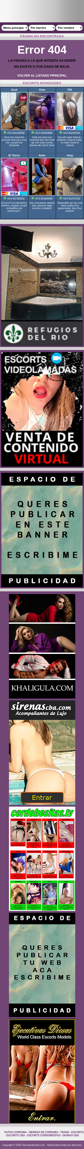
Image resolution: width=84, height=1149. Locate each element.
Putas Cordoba (15, 1132)
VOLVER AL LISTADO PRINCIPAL (42, 75)
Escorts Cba (15, 1135)
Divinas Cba (70, 1135)
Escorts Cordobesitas (43, 1135)
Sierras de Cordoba (43, 1132)
